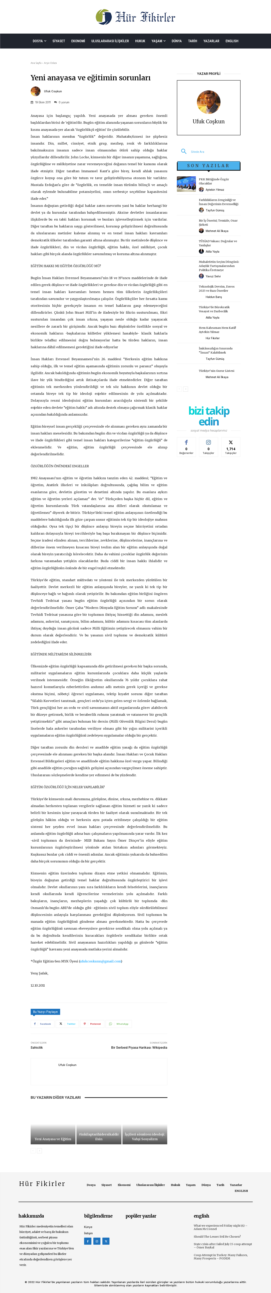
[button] (190, 152)
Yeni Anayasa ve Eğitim (53, 1139)
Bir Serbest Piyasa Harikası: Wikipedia (139, 1047)
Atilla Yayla (212, 251)
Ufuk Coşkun (53, 91)
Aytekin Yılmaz (215, 189)
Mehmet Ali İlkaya (217, 231)
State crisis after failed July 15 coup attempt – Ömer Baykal (223, 1245)
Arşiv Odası (50, 63)
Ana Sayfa (36, 63)
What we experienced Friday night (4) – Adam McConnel (220, 1227)
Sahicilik (37, 1047)
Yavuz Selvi (213, 276)
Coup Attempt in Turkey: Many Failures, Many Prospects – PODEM (221, 1256)
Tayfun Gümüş (215, 210)
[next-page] (39, 1150)
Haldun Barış (214, 297)
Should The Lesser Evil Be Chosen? (217, 1236)
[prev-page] (33, 1150)
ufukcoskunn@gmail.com (100, 961)
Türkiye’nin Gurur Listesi (216, 371)
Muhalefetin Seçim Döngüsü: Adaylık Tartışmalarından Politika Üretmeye (219, 266)
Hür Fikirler (213, 338)
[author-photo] (202, 189)
